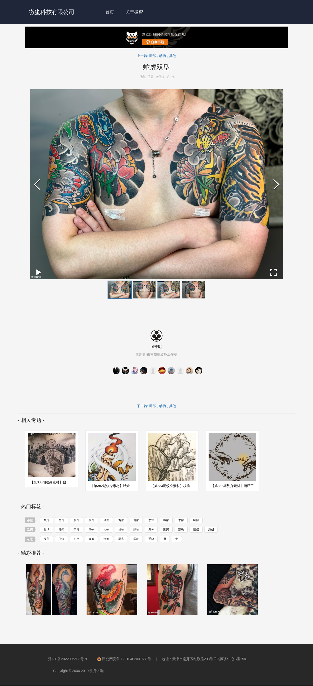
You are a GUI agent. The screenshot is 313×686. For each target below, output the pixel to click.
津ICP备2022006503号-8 (67, 659)
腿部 (166, 520)
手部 (181, 520)
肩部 (61, 520)
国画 (136, 539)
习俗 (76, 539)
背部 (121, 520)
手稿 (151, 539)
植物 (121, 529)
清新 (106, 539)
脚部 (196, 520)
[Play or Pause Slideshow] (38, 272)
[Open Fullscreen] (273, 272)
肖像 (91, 539)
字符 (76, 529)
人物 (106, 529)
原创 (211, 529)
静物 (136, 529)
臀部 (136, 520)
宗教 (181, 529)
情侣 (196, 529)
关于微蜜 (134, 12)
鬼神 (151, 529)
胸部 (76, 520)
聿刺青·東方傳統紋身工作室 (156, 355)
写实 (121, 539)
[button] (120, 290)
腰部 (106, 520)
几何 (61, 529)
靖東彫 (156, 347)
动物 (91, 529)
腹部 (91, 520)
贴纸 (46, 529)
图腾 (166, 529)
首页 (109, 12)
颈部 (46, 520)
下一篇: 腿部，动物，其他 (156, 406)
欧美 (46, 539)
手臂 (151, 520)
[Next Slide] (276, 184)
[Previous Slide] (37, 184)
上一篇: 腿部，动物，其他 (156, 56)
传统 (61, 539)
